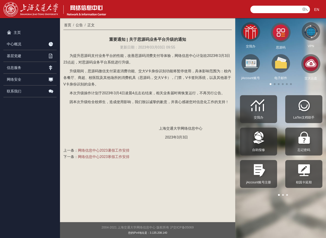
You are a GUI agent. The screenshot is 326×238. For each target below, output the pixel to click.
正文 (91, 25)
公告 (79, 25)
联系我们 (30, 90)
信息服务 (30, 67)
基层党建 (30, 55)
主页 (14, 31)
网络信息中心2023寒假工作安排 (103, 157)
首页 (67, 25)
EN (316, 10)
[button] (270, 84)
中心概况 (30, 43)
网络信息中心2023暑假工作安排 (103, 150)
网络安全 (30, 78)
